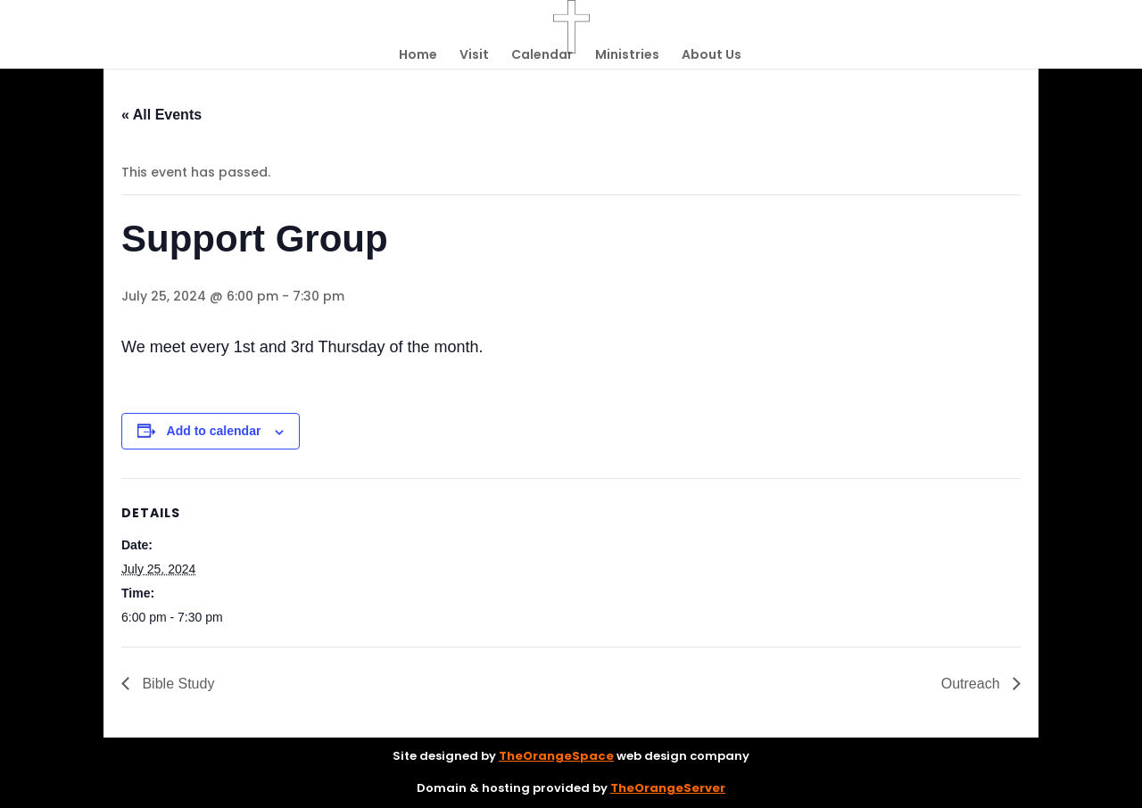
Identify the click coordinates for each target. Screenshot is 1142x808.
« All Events (161, 114)
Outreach (972, 683)
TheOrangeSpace (556, 755)
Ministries (627, 55)
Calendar (542, 55)
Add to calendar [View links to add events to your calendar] (214, 431)
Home (418, 55)
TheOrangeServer (667, 787)
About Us (711, 55)
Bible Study (176, 683)
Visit (474, 55)
